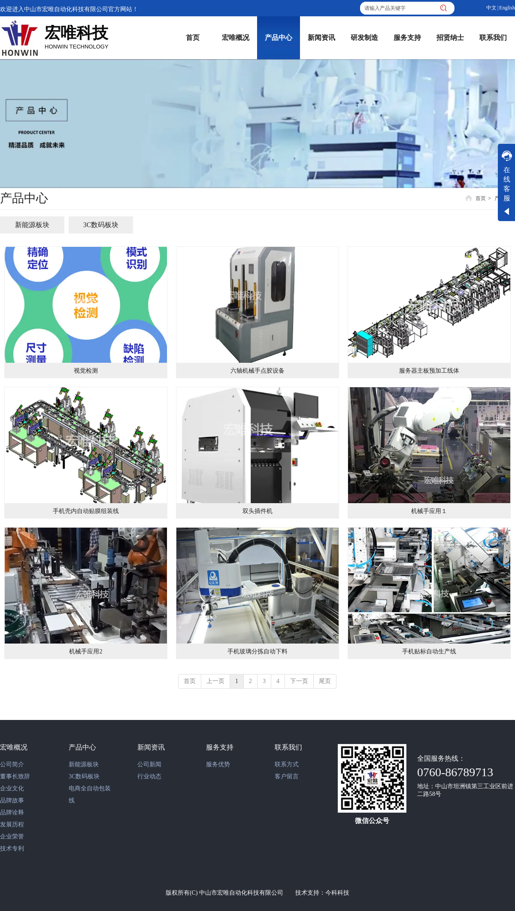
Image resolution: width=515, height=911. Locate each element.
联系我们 (288, 747)
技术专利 (12, 848)
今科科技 (337, 893)
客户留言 (287, 776)
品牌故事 (12, 800)
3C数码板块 (84, 776)
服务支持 (219, 747)
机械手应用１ (429, 511)
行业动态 (149, 776)
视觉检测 (86, 370)
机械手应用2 (85, 651)
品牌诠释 (12, 812)
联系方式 (287, 764)
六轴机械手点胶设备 (257, 370)
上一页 (215, 681)
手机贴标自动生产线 (429, 651)
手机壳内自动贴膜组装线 (86, 511)
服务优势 (218, 764)
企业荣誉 (12, 836)
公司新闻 (149, 764)
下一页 (299, 681)
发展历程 (12, 824)
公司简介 (12, 764)
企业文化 (12, 788)
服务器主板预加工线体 (429, 370)
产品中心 (82, 747)
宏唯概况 (13, 747)
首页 (481, 198)
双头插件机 (257, 511)
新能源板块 (84, 764)
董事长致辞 (15, 776)
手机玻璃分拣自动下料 (257, 651)
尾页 (325, 681)
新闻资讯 (151, 747)
